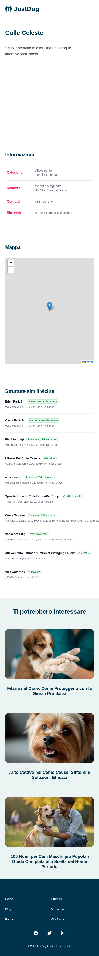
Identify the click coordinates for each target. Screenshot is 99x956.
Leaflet (87, 362)
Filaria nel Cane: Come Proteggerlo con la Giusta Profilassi (49, 691)
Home (9, 899)
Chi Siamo (58, 919)
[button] (49, 306)
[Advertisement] (40, 109)
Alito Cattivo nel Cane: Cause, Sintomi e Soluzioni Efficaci (49, 775)
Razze (9, 919)
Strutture (57, 899)
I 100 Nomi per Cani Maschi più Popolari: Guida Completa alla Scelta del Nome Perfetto (49, 861)
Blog (8, 909)
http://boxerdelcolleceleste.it (53, 213)
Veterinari (57, 909)
